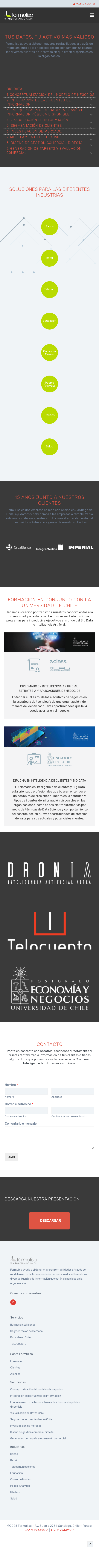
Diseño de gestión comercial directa (32, 1432)
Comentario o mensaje (22, 1123)
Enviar (11, 1157)
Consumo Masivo (20, 1479)
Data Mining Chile (20, 1337)
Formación (16, 1361)
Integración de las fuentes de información (35, 1395)
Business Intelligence (23, 1324)
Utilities (15, 1492)
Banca (14, 1454)
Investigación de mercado (26, 1425)
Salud (13, 1498)
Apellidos (56, 1096)
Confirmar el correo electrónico (69, 1116)
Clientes (15, 1367)
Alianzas (15, 1374)
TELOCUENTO (18, 1343)
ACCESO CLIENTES (84, 3)
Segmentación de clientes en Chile (31, 1419)
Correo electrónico (19, 1104)
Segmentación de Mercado (26, 1331)
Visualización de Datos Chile (27, 1413)
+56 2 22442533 (36, 1530)
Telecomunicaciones (22, 1466)
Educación (16, 1473)
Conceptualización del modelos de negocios (36, 1389)
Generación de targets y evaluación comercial (38, 1438)
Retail (13, 1460)
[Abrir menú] (92, 15)
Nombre (11, 1085)
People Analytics (20, 1486)
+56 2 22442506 (62, 1530)
